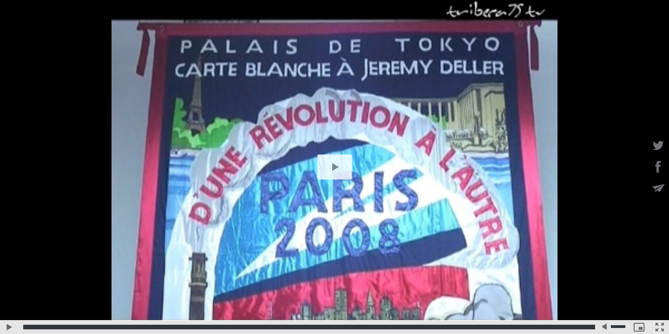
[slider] (309, 327)
